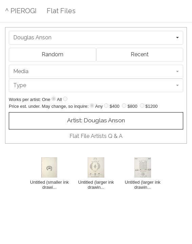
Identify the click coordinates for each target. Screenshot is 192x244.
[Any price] (92, 105)
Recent (140, 54)
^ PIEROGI (21, 11)
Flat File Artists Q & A (96, 136)
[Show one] (53, 99)
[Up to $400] (106, 105)
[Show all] (65, 99)
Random (52, 54)
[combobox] (96, 38)
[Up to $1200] (142, 105)
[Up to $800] (124, 105)
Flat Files (61, 11)
